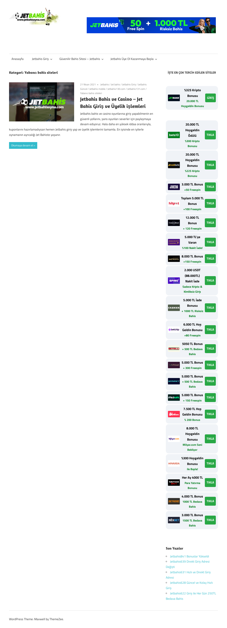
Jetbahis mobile (97, 89)
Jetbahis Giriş (42, 59)
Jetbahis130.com (116, 89)
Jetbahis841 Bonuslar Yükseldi (189, 556)
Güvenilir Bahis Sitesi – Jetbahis (81, 59)
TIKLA (210, 134)
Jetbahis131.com (136, 89)
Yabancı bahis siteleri (91, 93)
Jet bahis (115, 84)
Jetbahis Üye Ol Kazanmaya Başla (133, 59)
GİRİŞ (210, 97)
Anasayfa (18, 59)
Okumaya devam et (22, 145)
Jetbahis (104, 84)
